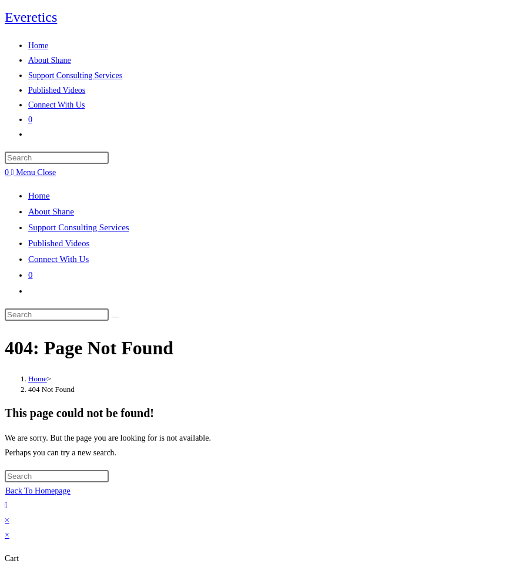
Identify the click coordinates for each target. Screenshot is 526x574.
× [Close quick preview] (7, 520)
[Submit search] (115, 317)
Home (39, 195)
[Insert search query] (57, 158)
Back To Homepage (38, 490)
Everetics (31, 17)
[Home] (37, 378)
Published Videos (58, 243)
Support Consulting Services (78, 227)
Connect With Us (58, 259)
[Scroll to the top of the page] (6, 505)
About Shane (51, 211)
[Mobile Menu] (33, 172)
